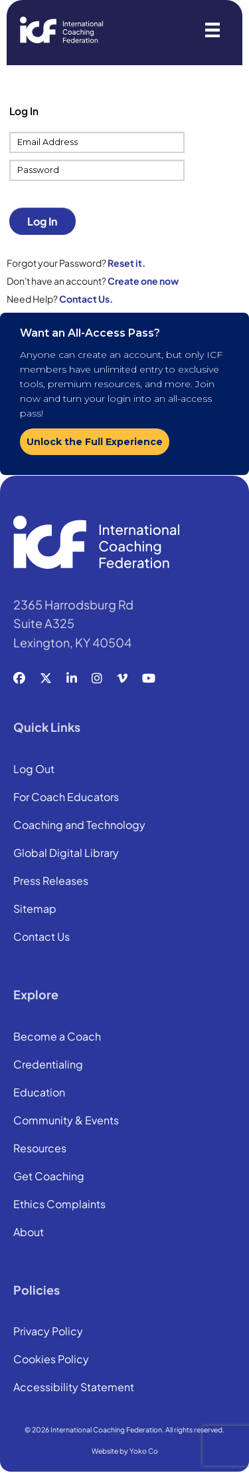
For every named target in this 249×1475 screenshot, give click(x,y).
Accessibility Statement (73, 1388)
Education (39, 1093)
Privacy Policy (48, 1332)
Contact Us (41, 937)
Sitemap (34, 909)
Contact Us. (86, 299)
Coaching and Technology (79, 826)
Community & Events (66, 1121)
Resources (39, 1149)
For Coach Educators (66, 798)
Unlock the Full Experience (95, 442)
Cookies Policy (51, 1360)
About (28, 1233)
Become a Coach (57, 1037)
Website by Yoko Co (125, 1450)
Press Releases (50, 882)
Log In (42, 221)
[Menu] (212, 30)
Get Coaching (48, 1177)
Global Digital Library (66, 854)
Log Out (33, 770)
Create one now (143, 281)
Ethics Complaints (59, 1205)
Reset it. (126, 263)
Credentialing (48, 1065)
